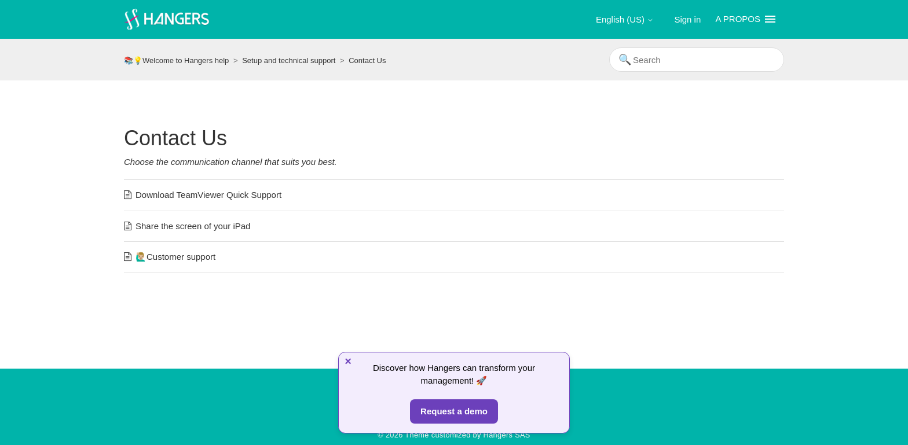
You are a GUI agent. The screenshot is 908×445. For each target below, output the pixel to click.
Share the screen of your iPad (193, 226)
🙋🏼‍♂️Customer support (175, 257)
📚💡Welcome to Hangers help (176, 60)
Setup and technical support (288, 60)
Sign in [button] (687, 19)
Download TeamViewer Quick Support (208, 195)
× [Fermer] (348, 361)
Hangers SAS (507, 435)
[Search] (696, 59)
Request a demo (454, 411)
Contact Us (367, 60)
